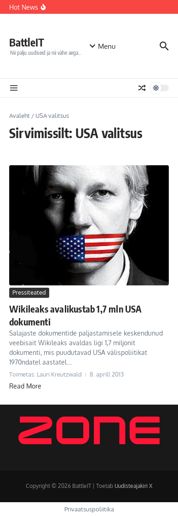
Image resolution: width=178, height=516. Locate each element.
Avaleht (19, 115)
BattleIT (26, 42)
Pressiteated (29, 292)
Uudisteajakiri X (133, 485)
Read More (25, 386)
